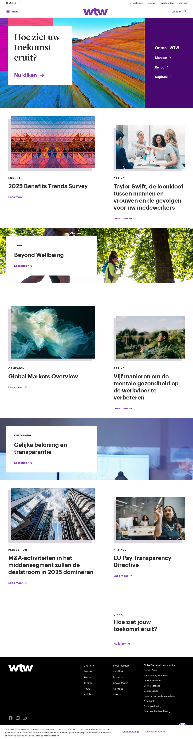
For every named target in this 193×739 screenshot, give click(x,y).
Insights (88, 694)
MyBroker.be (136, 2)
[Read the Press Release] (169, 57)
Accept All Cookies (155, 731)
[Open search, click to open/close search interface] (179, 11)
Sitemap (118, 694)
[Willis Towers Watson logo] (20, 668)
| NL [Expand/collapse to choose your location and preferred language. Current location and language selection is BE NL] (13, 3)
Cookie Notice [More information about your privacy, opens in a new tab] (51, 735)
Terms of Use (150, 670)
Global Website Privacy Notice (159, 665)
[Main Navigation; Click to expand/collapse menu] (12, 11)
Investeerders (167, 2)
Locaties (118, 677)
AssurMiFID (149, 701)
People (87, 671)
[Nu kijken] (142, 629)
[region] (96, 732)
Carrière (183, 2)
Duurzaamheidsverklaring (157, 711)
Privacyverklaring (152, 706)
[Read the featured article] (169, 67)
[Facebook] (10, 718)
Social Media (120, 682)
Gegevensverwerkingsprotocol (160, 696)
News (86, 688)
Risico (87, 677)
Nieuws (151, 2)
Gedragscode (151, 690)
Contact (118, 688)
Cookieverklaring (152, 680)
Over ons (89, 665)
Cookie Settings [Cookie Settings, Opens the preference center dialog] (130, 731)
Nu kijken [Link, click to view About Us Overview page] (29, 75)
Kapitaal (88, 682)
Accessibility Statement (156, 675)
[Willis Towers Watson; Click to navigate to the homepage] (95, 11)
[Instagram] (24, 718)
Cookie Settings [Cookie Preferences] (152, 685)
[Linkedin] (17, 718)
